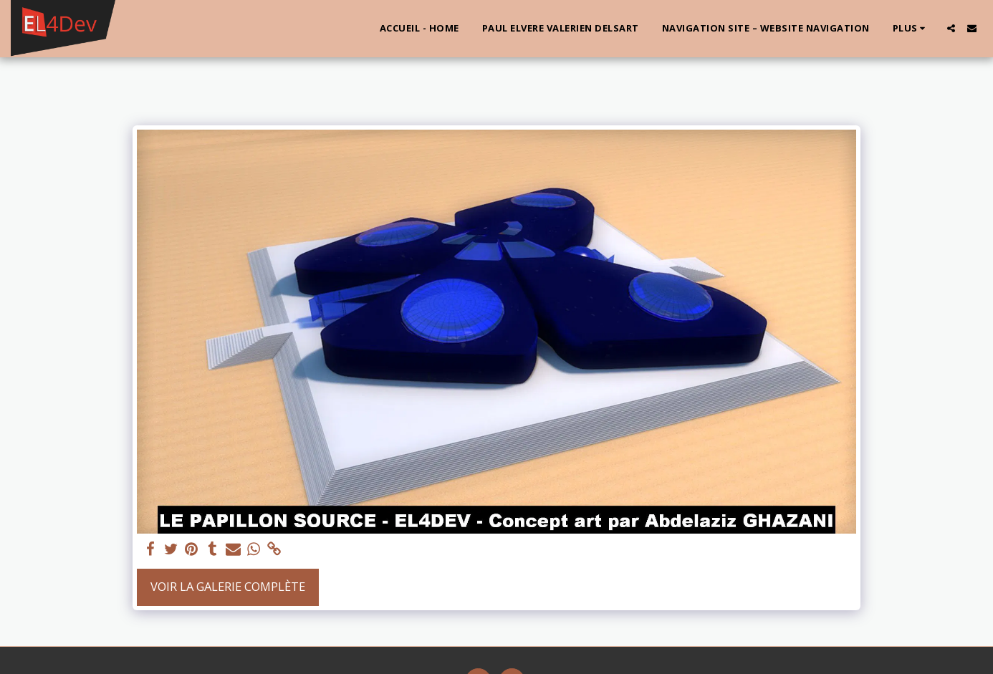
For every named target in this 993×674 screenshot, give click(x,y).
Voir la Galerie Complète (227, 586)
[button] (951, 28)
